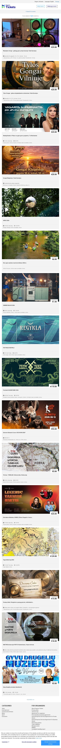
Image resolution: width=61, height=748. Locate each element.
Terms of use (35, 711)
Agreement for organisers (38, 713)
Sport (3, 714)
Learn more (39, 738)
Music (3, 713)
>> (33, 699)
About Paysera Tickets (37, 708)
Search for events (31, 11)
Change (57, 1)
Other (3, 708)
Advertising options (36, 722)
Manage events (35, 726)
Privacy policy (35, 710)
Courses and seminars (7, 711)
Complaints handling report (38, 729)
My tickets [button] (40, 6)
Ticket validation (36, 724)
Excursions (4, 716)
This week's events (30, 16)
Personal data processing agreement (41, 714)
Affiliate (34, 727)
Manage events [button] (52, 6)
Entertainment (5, 710)
